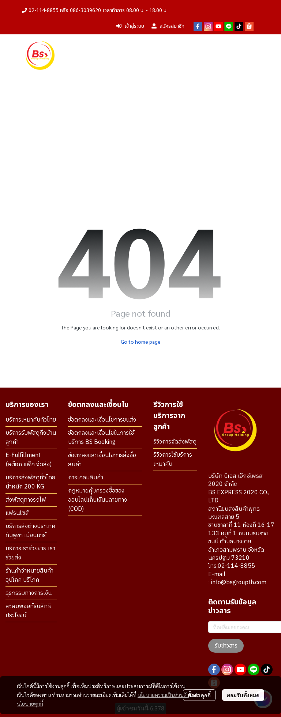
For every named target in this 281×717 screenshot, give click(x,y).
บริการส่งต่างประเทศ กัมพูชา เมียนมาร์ (30, 530)
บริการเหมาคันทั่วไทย (30, 420)
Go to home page (141, 341)
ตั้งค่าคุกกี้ (199, 695)
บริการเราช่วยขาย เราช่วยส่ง (30, 553)
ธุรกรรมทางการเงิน (28, 593)
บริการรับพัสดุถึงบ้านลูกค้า (30, 437)
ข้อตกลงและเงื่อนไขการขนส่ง (102, 420)
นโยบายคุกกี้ (30, 703)
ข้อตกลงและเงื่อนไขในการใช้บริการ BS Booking (101, 437)
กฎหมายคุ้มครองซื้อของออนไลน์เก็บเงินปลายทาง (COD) (97, 500)
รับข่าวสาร (225, 645)
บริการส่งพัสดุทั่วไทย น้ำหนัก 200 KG (30, 482)
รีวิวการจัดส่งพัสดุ (174, 442)
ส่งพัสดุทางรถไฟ (25, 500)
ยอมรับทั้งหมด (243, 695)
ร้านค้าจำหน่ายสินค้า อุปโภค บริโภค (29, 575)
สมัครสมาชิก (167, 26)
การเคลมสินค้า (85, 478)
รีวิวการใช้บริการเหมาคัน (172, 459)
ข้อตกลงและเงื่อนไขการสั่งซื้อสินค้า (102, 459)
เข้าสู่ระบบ (130, 26)
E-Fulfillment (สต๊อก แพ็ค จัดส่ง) (28, 459)
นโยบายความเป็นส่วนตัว (163, 694)
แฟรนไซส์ (17, 513)
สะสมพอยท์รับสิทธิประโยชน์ (28, 610)
